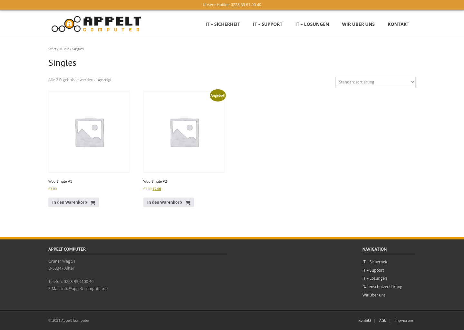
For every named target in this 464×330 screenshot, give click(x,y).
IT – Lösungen (374, 278)
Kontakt (364, 320)
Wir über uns (374, 295)
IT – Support (373, 270)
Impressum (403, 320)
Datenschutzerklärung (382, 286)
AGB (382, 320)
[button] (73, 203)
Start (52, 48)
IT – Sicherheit (375, 262)
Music (64, 48)
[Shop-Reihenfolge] (375, 82)
